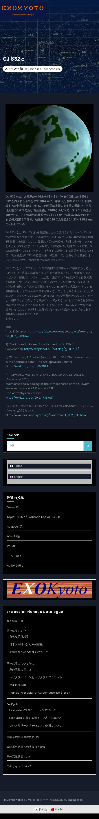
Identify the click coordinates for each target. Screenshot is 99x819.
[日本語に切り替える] (49, 466)
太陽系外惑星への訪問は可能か (26, 747)
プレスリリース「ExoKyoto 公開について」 (37, 725)
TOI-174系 (13, 536)
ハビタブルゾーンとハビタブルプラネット (35, 677)
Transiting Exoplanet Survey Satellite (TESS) (39, 693)
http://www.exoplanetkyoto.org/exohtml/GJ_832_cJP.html (46, 415)
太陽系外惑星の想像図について (28, 652)
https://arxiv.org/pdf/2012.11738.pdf (29, 397)
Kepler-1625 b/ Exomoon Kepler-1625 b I (34, 517)
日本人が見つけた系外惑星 (26, 644)
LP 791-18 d (14, 556)
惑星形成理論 (17, 685)
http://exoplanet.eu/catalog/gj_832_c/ (51, 349)
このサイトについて (19, 766)
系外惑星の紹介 (52, 68)
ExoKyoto (13, 704)
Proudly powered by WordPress (22, 800)
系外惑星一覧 (15, 621)
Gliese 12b (13, 507)
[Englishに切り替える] (49, 476)
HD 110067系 (15, 527)
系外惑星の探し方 (20, 669)
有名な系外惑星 (33, 68)
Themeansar (75, 800)
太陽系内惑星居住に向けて (23, 737)
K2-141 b (12, 546)
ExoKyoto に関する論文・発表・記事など (35, 718)
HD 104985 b (15, 565)
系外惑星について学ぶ (20, 664)
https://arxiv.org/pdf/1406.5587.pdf (30, 366)
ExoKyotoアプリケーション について (32, 710)
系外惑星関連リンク (19, 756)
